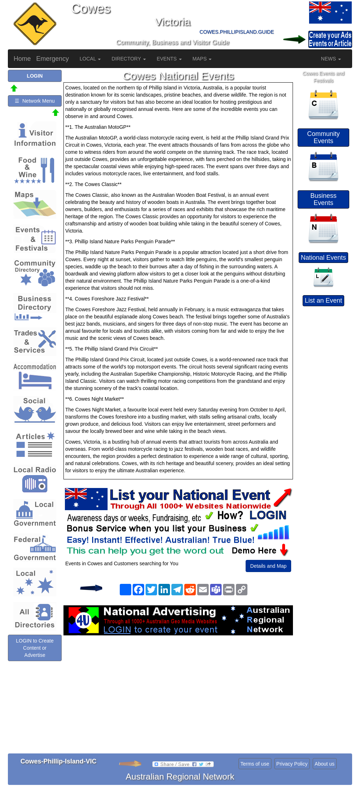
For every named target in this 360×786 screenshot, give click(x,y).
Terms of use (255, 764)
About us (325, 764)
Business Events (323, 199)
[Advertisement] (178, 693)
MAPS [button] (202, 59)
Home (22, 58)
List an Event (323, 300)
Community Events (323, 137)
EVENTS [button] (169, 59)
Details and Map (268, 566)
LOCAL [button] (90, 59)
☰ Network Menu (35, 101)
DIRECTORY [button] (129, 59)
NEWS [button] (331, 59)
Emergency (52, 58)
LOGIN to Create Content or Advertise (34, 648)
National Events (323, 257)
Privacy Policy (292, 764)
